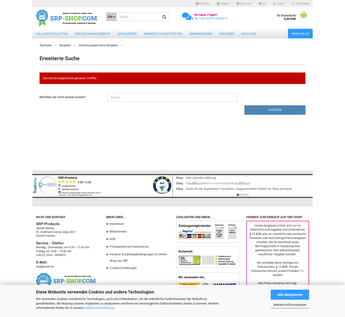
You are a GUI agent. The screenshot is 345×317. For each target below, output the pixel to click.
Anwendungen (200, 34)
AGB (112, 239)
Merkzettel (300, 3)
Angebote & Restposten (163, 34)
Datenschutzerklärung (99, 308)
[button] (262, 3)
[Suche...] (111, 16)
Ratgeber (226, 34)
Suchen (275, 110)
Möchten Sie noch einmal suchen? (63, 97)
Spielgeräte (127, 34)
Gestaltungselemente (92, 34)
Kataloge (249, 34)
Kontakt (203, 3)
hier (301, 271)
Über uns (244, 3)
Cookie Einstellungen (123, 268)
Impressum (117, 224)
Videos (223, 3)
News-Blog (300, 34)
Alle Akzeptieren (290, 295)
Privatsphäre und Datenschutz (129, 246)
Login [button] (278, 3)
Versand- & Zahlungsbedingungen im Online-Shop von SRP (138, 258)
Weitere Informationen (289, 305)
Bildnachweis (118, 231)
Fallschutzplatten (52, 34)
